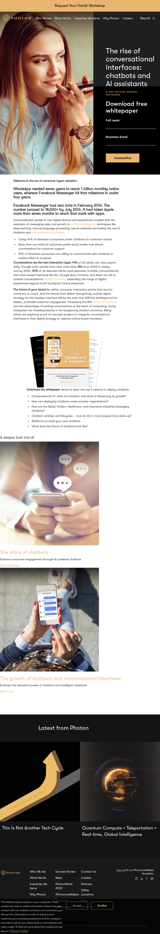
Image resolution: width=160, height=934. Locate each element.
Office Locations (87, 892)
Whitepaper (113, 95)
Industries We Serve (87, 18)
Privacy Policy (19, 931)
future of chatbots (105, 302)
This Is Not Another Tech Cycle (32, 827)
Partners (86, 884)
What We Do (63, 18)
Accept (77, 905)
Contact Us (88, 871)
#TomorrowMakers (67, 894)
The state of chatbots (24, 552)
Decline (102, 905)
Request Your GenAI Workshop (80, 6)
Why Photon (111, 18)
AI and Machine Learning (122, 92)
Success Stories (65, 871)
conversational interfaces (47, 232)
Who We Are (43, 18)
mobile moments (54, 279)
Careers (127, 18)
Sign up (120, 870)
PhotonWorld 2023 (63, 886)
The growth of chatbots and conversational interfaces (60, 678)
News (58, 877)
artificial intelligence (83, 224)
